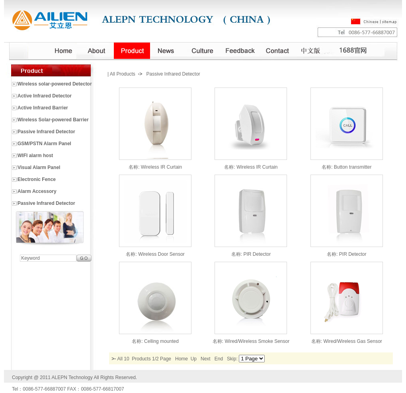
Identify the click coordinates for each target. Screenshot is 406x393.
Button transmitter (353, 167)
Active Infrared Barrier (43, 108)
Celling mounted (161, 341)
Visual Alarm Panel (39, 167)
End (219, 359)
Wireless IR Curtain (161, 167)
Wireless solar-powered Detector (55, 84)
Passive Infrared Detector (46, 131)
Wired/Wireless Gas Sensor (352, 341)
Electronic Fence (37, 179)
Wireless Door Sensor (161, 254)
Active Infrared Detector (45, 96)
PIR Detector (257, 254)
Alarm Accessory (37, 191)
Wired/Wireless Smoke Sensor (256, 341)
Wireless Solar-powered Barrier (53, 120)
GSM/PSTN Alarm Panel (44, 143)
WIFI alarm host (35, 155)
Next (206, 359)
